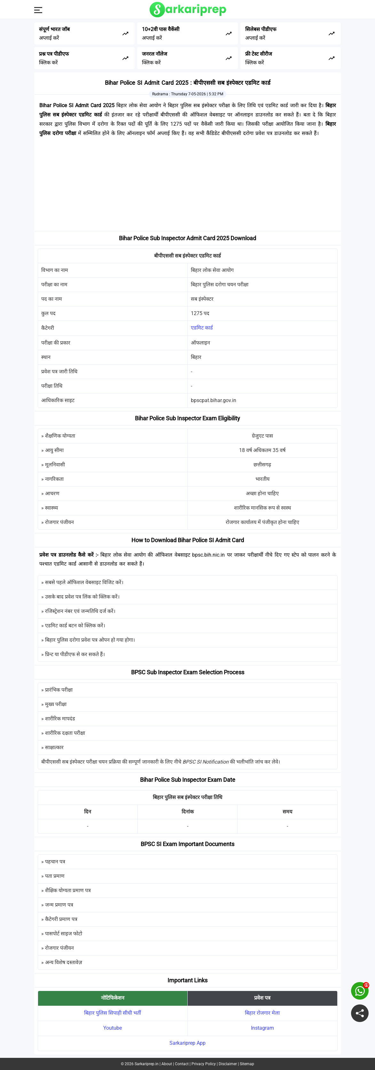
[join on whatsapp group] (360, 991)
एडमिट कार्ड (202, 328)
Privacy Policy (203, 1064)
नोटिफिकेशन (112, 998)
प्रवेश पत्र (262, 998)
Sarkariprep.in (147, 1064)
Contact (182, 1064)
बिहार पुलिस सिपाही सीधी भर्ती (112, 1013)
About (166, 1064)
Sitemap (247, 1064)
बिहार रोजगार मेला (262, 1013)
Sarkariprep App (187, 1043)
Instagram (262, 1028)
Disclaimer (228, 1064)
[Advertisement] (188, 186)
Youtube (112, 1028)
